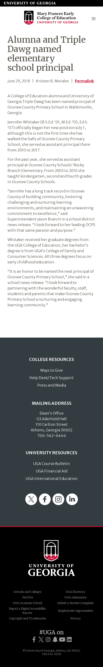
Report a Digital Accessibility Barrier (27, 611)
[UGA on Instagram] (48, 639)
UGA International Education (52, 478)
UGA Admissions (76, 597)
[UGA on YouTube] (62, 639)
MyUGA (27, 597)
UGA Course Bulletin (51, 463)
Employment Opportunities (75, 610)
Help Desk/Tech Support (51, 377)
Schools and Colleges (27, 592)
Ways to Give (51, 370)
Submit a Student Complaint (75, 603)
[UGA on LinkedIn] (69, 639)
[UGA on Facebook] (34, 639)
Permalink (84, 81)
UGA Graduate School (27, 603)
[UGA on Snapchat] (55, 639)
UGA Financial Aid (51, 471)
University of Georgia (51, 558)
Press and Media (51, 385)
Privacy (75, 618)
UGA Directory (75, 592)
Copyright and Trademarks (27, 618)
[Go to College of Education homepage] (51, 24)
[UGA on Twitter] (41, 639)
